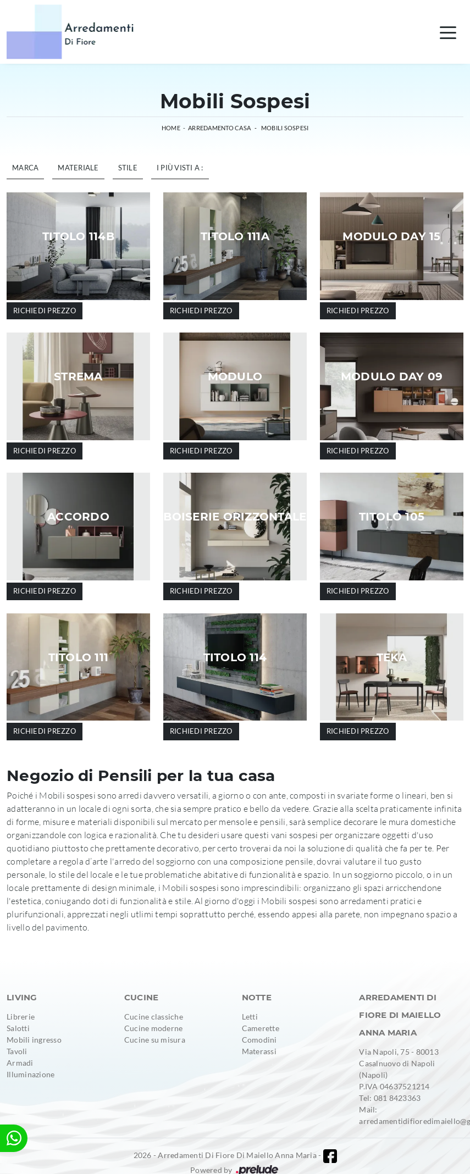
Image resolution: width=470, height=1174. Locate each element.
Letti (250, 1016)
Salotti (18, 1028)
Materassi (259, 1051)
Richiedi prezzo (44, 310)
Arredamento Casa (219, 127)
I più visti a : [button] (180, 167)
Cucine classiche (153, 1016)
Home (171, 127)
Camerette (260, 1028)
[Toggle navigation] (448, 32)
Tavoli (17, 1051)
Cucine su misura (154, 1039)
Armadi (20, 1062)
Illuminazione (30, 1074)
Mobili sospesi (285, 127)
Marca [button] (25, 167)
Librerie (21, 1016)
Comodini (259, 1039)
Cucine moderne (153, 1028)
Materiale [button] (78, 167)
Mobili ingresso (34, 1039)
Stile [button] (127, 167)
